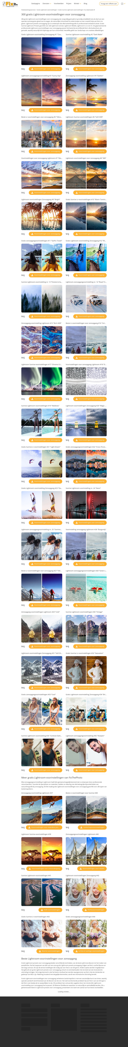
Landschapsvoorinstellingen (93, 827)
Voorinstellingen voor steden (93, 868)
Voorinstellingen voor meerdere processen (46, 827)
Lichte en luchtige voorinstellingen (91, 951)
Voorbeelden (59, 3)
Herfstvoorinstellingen (95, 910)
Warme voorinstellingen (50, 951)
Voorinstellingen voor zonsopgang (47, 69)
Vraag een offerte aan (109, 4)
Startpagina (35, 3)
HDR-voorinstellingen (51, 910)
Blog (85, 3)
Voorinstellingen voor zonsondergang (45, 868)
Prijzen (68, 3)
